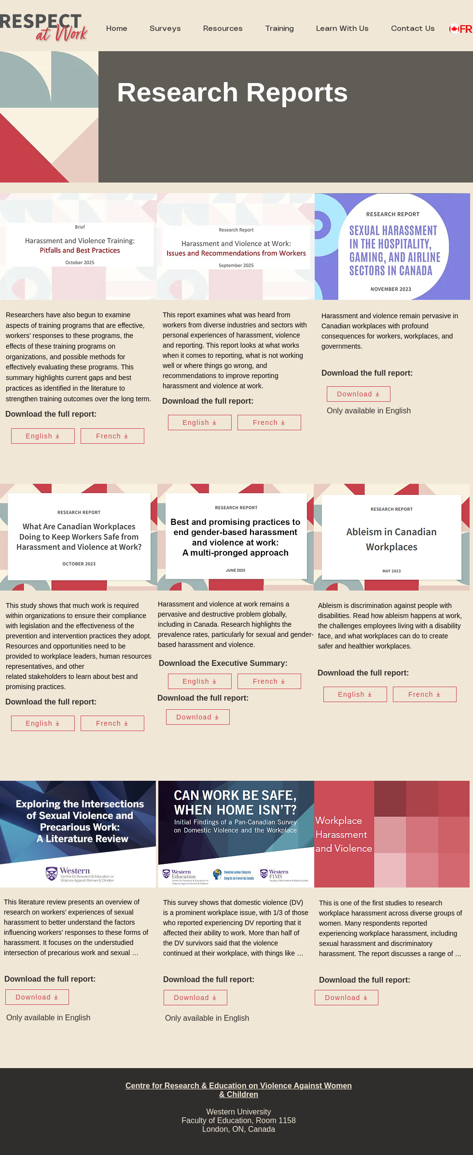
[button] (223, 29)
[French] (112, 436)
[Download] (358, 394)
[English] (43, 436)
